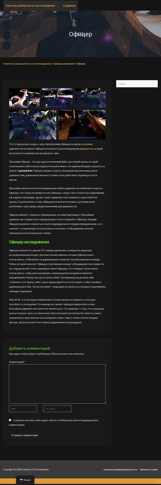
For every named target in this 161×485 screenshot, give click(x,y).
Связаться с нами (149, 470)
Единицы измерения (65, 63)
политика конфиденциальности (120, 470)
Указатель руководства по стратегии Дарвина (28, 63)
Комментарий (17, 361)
